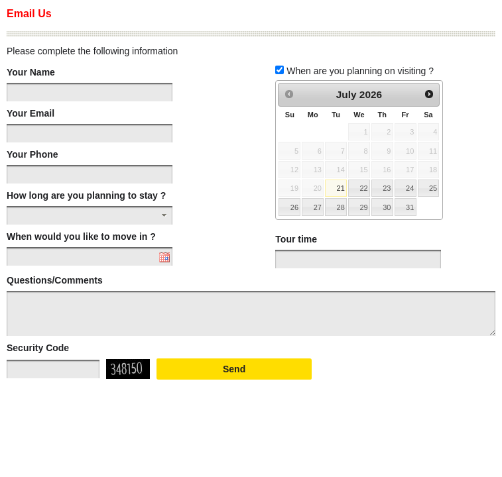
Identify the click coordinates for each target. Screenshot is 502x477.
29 (363, 207)
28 (341, 207)
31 (410, 207)
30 (387, 207)
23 (387, 188)
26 (294, 207)
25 (433, 188)
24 (410, 188)
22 (363, 188)
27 (318, 207)
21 (341, 188)
